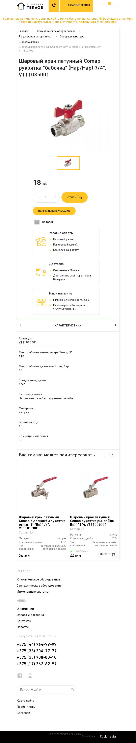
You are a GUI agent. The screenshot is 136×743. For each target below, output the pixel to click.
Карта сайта (25, 701)
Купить (105, 554)
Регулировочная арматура (35, 36)
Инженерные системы (33, 591)
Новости (23, 627)
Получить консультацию (54, 211)
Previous (20, 325)
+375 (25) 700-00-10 (37, 657)
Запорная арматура (72, 36)
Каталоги (23, 713)
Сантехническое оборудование (39, 585)
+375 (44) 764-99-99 (37, 644)
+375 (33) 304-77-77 (37, 651)
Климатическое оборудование (56, 31)
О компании (25, 609)
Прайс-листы (26, 707)
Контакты (24, 621)
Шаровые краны (29, 42)
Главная (24, 31)
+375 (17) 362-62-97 (37, 664)
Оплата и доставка (30, 615)
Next (116, 325)
